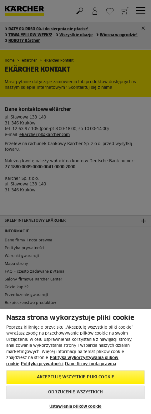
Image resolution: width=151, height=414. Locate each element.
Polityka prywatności (42, 364)
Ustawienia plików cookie (75, 407)
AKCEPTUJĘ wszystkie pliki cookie (75, 377)
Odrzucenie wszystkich (75, 392)
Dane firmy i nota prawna (90, 364)
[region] (75, 361)
